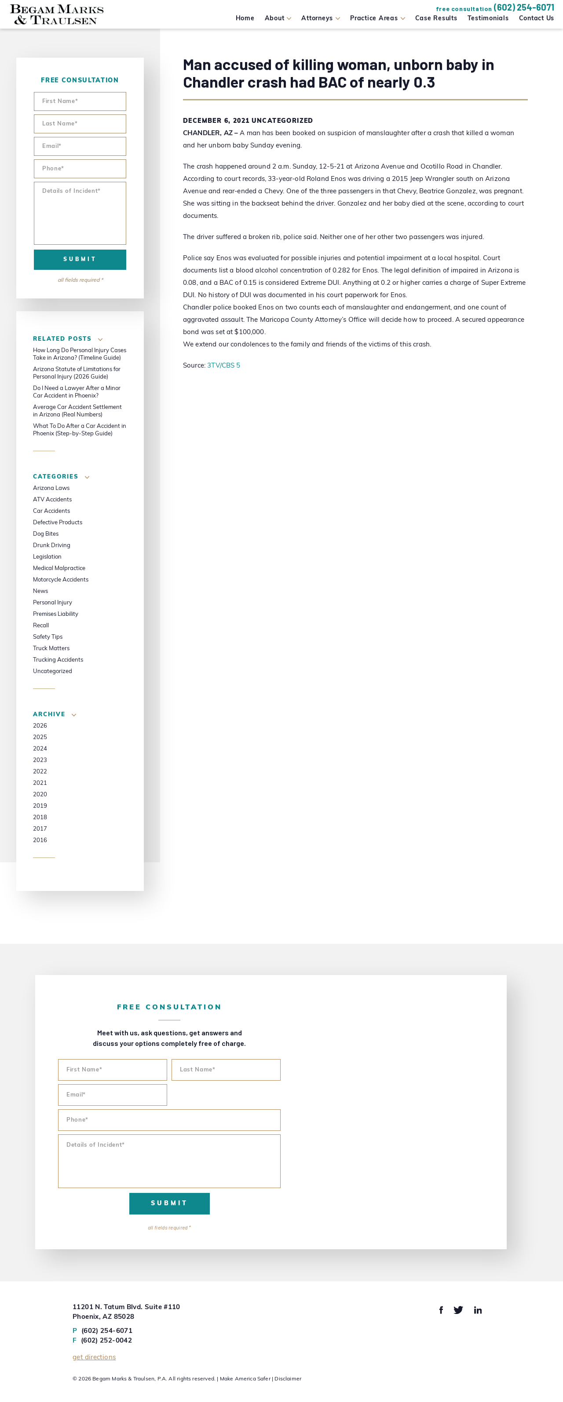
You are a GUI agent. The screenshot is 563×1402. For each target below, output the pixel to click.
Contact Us (537, 18)
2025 (40, 737)
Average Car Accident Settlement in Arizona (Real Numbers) (77, 411)
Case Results (436, 18)
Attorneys (317, 18)
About (275, 18)
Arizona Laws (51, 488)
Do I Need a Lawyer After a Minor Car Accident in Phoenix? (77, 392)
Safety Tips (47, 637)
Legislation (47, 557)
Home (245, 18)
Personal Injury (52, 603)
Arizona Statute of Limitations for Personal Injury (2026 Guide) (77, 373)
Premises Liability (55, 614)
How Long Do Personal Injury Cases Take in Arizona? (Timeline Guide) (79, 354)
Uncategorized (283, 121)
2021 (40, 783)
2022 (40, 772)
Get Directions (94, 1357)
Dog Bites (45, 534)
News (40, 591)
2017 (40, 829)
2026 (40, 726)
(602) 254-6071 (524, 7)
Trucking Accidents (58, 660)
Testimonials (488, 18)
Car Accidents (51, 511)
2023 (40, 760)
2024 (40, 749)
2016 (40, 840)
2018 (40, 818)
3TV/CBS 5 (223, 366)
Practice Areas (374, 18)
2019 (40, 806)
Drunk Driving (51, 545)
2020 (40, 795)
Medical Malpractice (59, 568)
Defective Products (57, 523)
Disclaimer (287, 1379)
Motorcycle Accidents (60, 580)
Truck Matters (51, 648)
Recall (41, 626)
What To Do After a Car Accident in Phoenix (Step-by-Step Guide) (79, 430)
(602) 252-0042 (102, 1341)
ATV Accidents (52, 500)
